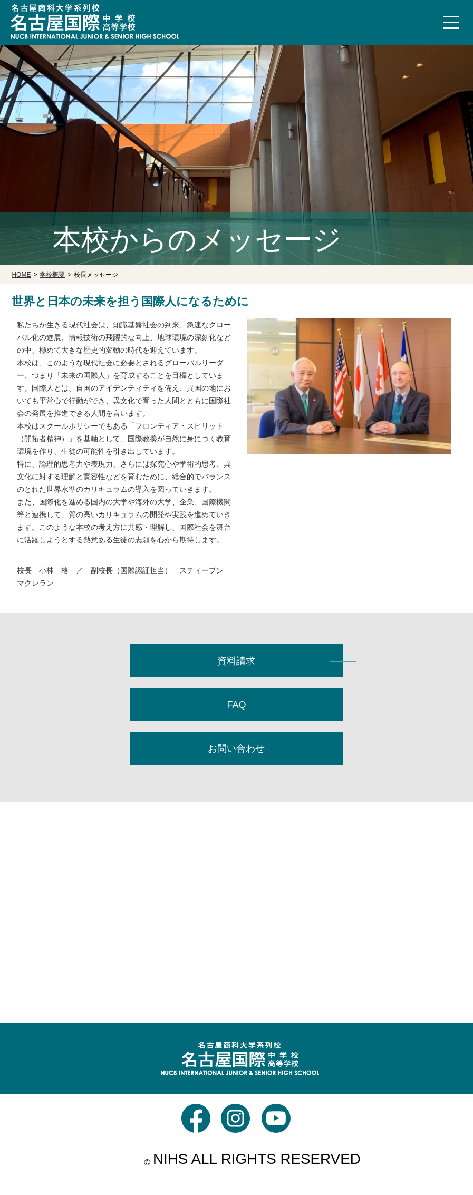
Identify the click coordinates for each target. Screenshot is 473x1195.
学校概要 (52, 274)
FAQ (236, 704)
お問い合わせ (236, 748)
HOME (21, 274)
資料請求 (236, 661)
